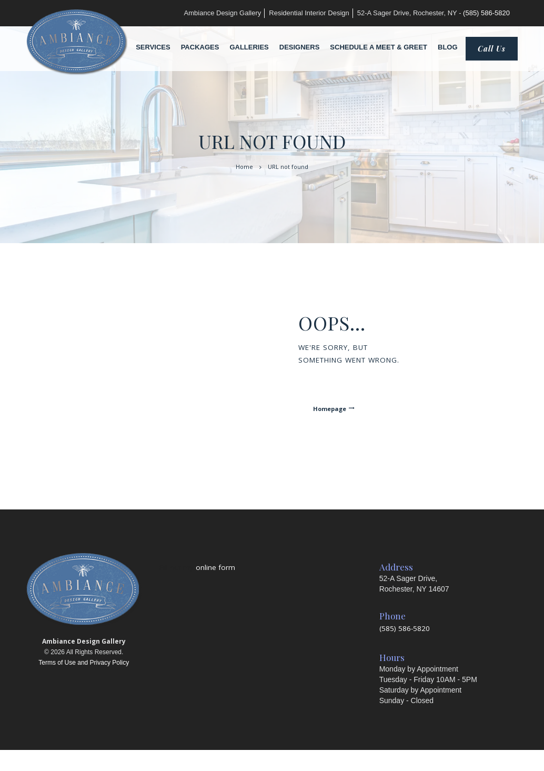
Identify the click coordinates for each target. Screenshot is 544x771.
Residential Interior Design (309, 13)
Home (244, 167)
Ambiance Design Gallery (222, 13)
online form (215, 567)
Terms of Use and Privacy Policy (83, 662)
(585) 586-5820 (486, 13)
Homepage (329, 409)
